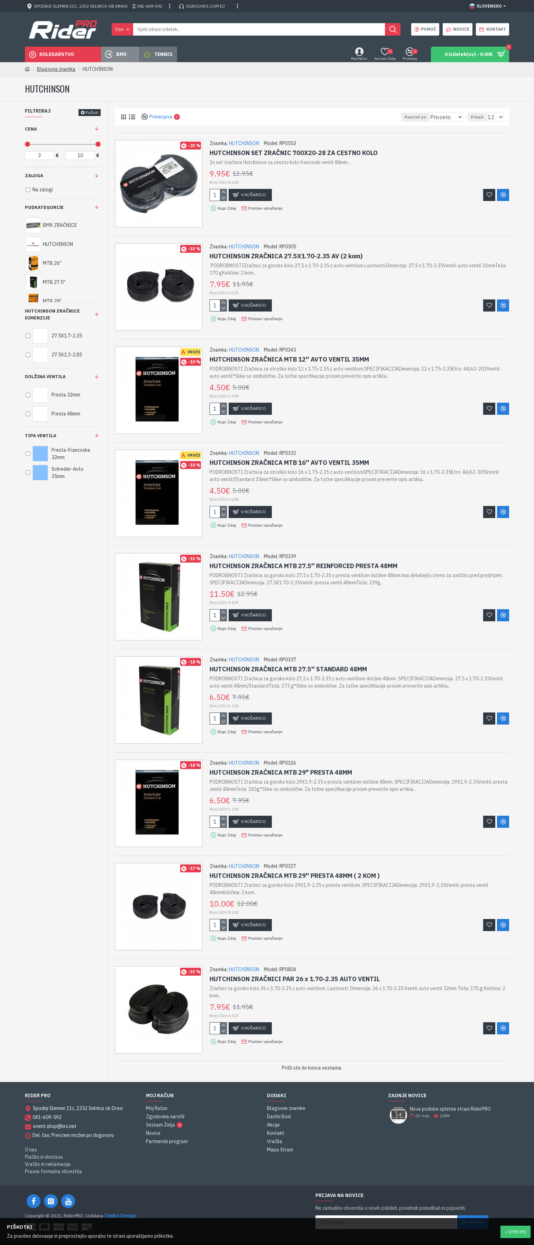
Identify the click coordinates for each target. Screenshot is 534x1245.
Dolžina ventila (45, 377)
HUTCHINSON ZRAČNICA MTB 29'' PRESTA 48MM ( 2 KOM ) (294, 876)
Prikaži (480, 116)
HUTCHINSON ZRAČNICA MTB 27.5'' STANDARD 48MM (288, 669)
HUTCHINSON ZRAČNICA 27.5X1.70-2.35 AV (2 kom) (286, 256)
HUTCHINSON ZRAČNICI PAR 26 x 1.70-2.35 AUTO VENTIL (295, 979)
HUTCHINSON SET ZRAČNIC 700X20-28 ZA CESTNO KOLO (294, 153)
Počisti (91, 112)
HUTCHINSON (244, 143)
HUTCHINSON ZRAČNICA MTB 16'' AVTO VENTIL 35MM (289, 463)
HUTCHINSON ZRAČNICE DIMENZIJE (52, 314)
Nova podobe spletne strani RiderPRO (450, 1109)
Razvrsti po (421, 116)
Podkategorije (44, 207)
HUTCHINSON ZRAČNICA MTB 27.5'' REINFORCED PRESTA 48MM (303, 566)
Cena (31, 129)
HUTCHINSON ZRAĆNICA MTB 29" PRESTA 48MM (281, 772)
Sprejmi (517, 1231)
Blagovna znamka (56, 69)
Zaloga (34, 176)
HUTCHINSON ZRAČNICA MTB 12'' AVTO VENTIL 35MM (289, 359)
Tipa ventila (40, 436)
